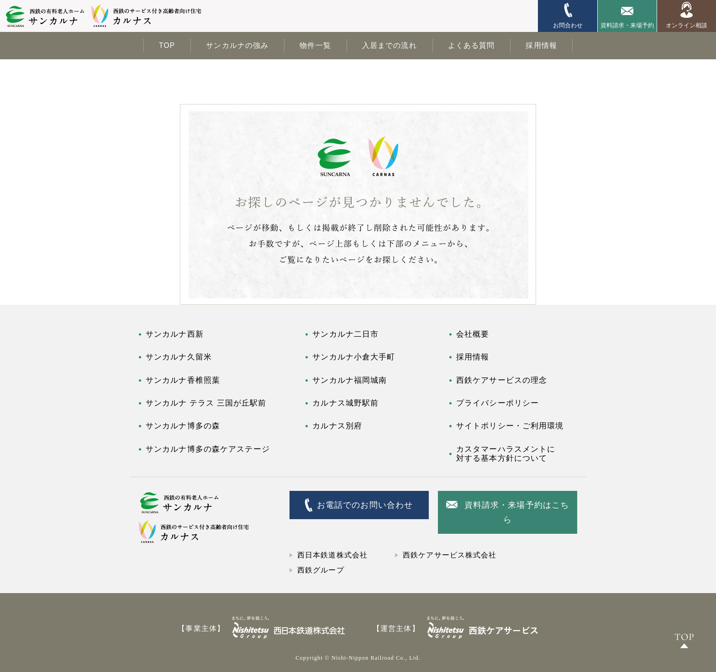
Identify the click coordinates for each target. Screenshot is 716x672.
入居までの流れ (389, 45)
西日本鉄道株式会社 (332, 555)
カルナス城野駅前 (345, 403)
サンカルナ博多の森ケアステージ (208, 449)
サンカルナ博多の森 (183, 426)
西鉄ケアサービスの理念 (501, 380)
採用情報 (541, 45)
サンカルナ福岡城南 (349, 380)
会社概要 (472, 334)
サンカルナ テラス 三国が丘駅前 (206, 403)
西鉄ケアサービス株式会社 (449, 555)
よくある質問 (471, 45)
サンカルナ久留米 (179, 357)
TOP (167, 45)
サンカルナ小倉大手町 (353, 357)
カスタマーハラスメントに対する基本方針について (505, 454)
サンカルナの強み (237, 45)
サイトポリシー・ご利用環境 (510, 426)
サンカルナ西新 (175, 334)
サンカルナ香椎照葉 (183, 380)
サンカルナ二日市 (345, 334)
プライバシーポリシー (497, 403)
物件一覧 (315, 45)
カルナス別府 (337, 426)
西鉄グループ (320, 570)
